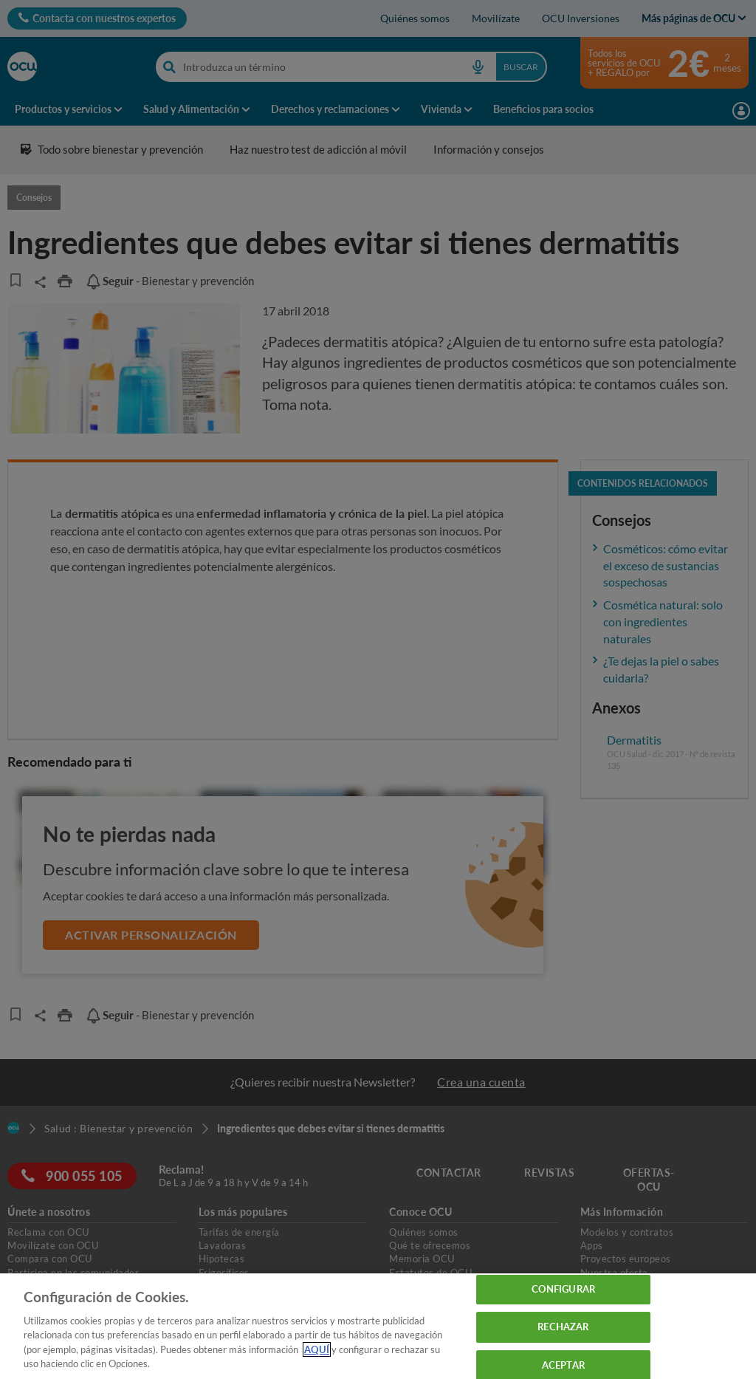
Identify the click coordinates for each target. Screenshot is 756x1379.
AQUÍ (316, 1349)
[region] (378, 1326)
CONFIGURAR (563, 1290)
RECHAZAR (562, 1326)
